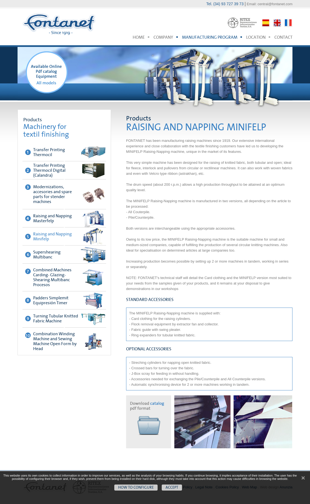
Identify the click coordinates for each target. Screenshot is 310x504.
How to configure (136, 487)
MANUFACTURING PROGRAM (209, 37)
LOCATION (256, 37)
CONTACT (283, 37)
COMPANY (163, 37)
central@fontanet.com (275, 4)
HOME (139, 37)
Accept (172, 487)
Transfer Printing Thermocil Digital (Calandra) (49, 170)
